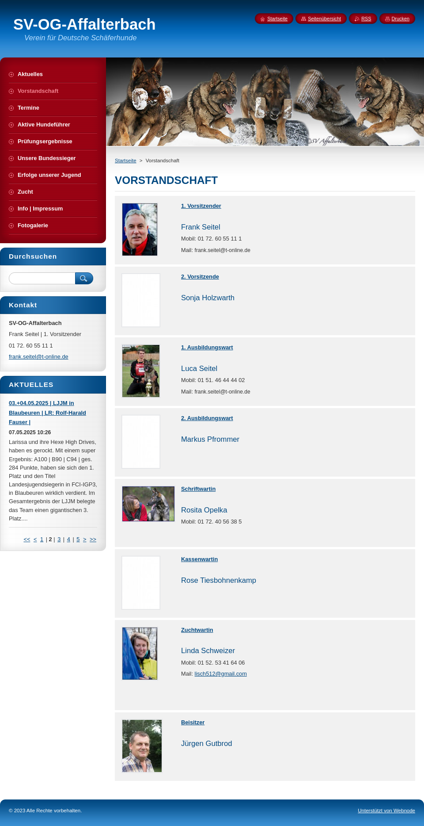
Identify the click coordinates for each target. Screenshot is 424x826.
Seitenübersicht (324, 18)
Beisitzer (192, 722)
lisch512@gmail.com (221, 673)
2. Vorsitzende (200, 276)
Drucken (401, 18)
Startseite (125, 160)
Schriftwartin (198, 489)
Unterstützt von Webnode (386, 810)
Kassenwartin (199, 559)
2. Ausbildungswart (207, 418)
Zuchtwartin (197, 630)
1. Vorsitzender (201, 206)
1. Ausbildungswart (207, 347)
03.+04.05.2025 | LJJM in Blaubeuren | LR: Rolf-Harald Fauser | (47, 413)
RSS (366, 18)
